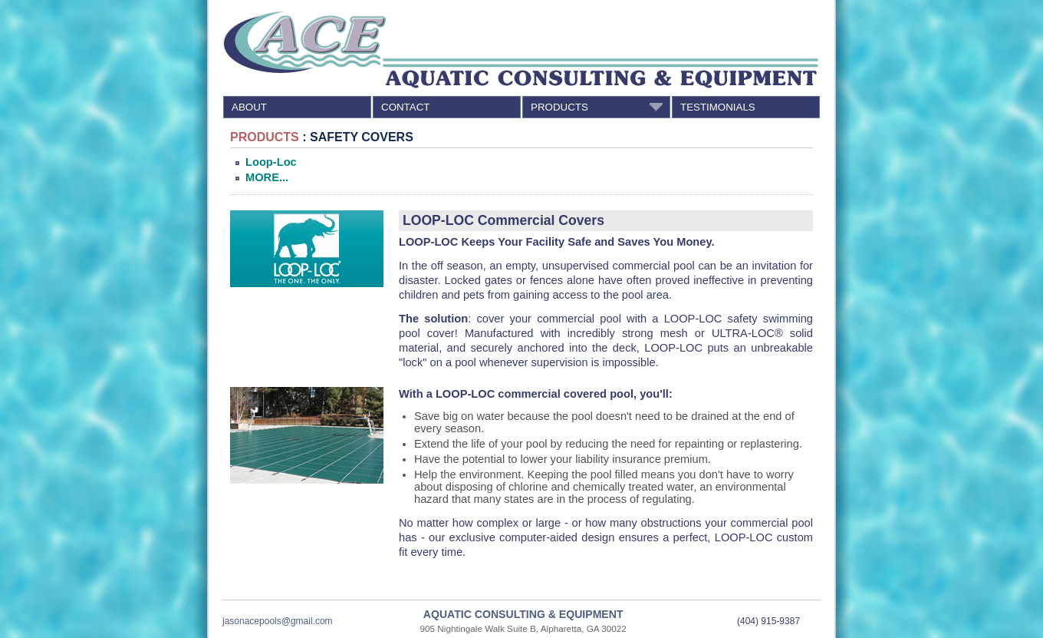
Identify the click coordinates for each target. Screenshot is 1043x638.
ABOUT (249, 107)
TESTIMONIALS (717, 107)
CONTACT (405, 107)
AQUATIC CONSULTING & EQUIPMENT (523, 614)
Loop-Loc (271, 162)
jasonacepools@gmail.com (277, 621)
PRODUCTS (598, 106)
